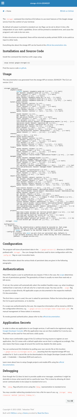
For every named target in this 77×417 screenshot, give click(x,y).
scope (62, 275)
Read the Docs (43, 413)
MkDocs (14, 413)
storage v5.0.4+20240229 (40, 3)
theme (25, 413)
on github (22, 68)
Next (70, 401)
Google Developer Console (13, 331)
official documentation (51, 317)
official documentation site (56, 45)
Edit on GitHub (68, 11)
